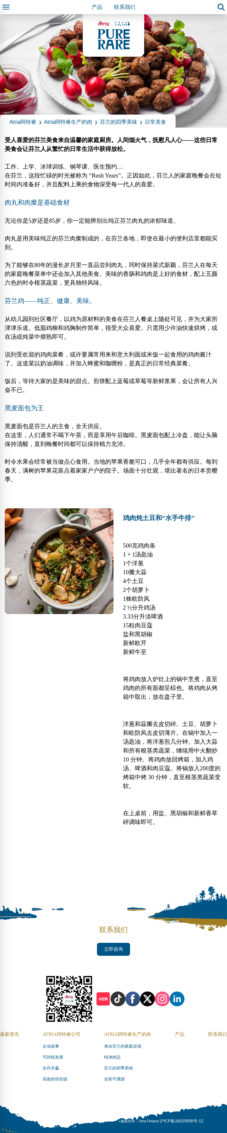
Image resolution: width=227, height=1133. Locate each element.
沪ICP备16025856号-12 (181, 1121)
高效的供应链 (55, 1079)
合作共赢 (51, 1068)
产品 (97, 7)
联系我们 (124, 7)
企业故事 (51, 1046)
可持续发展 (53, 1057)
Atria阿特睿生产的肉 (68, 122)
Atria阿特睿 (22, 122)
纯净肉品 (112, 1057)
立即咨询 (113, 949)
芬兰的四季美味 (118, 122)
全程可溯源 (114, 1079)
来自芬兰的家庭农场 (122, 1046)
